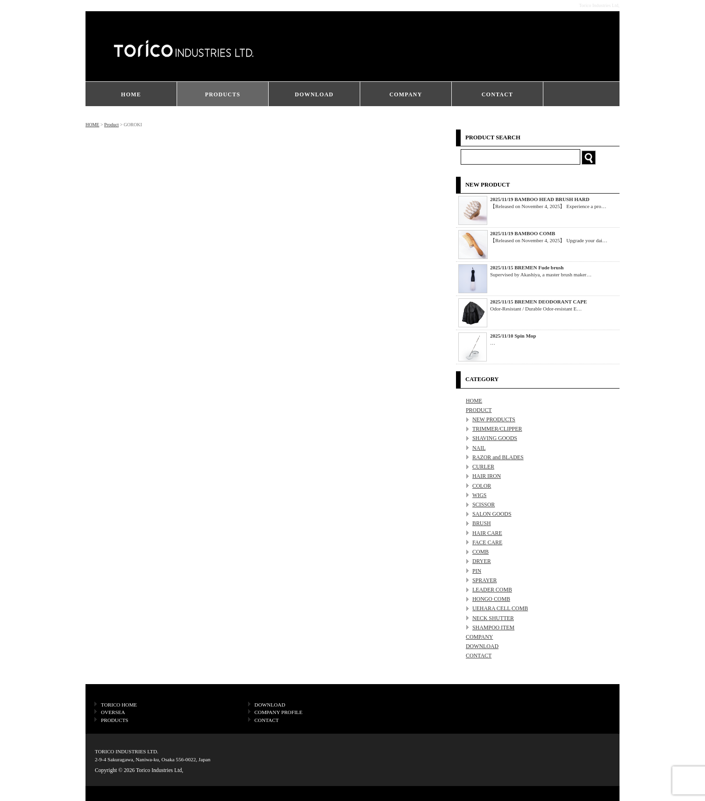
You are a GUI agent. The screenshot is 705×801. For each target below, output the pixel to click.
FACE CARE (487, 542)
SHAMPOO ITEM (493, 627)
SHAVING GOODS (494, 438)
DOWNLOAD (314, 94)
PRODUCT (479, 410)
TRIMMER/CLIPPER (497, 429)
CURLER (483, 466)
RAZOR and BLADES (498, 457)
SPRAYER (484, 580)
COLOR (481, 486)
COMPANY (405, 94)
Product (111, 124)
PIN (476, 571)
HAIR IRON (486, 476)
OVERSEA (113, 712)
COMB (480, 551)
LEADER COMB (492, 589)
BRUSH (481, 523)
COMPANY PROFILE (279, 712)
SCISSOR (483, 504)
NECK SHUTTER (493, 618)
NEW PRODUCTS (493, 419)
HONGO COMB (491, 599)
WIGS (479, 495)
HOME (131, 94)
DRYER (481, 561)
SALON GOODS (492, 514)
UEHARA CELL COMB (500, 608)
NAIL (478, 448)
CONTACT (497, 94)
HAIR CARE (487, 533)
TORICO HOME (119, 704)
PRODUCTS (223, 94)
